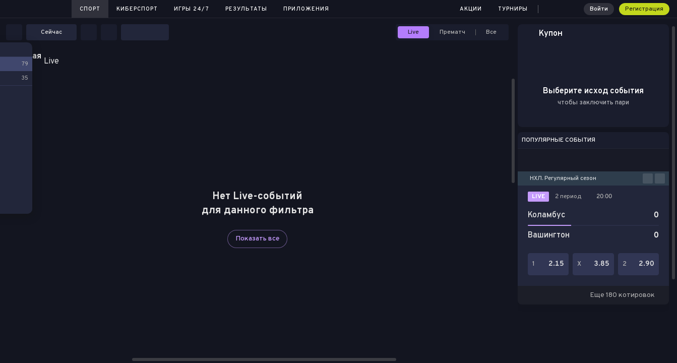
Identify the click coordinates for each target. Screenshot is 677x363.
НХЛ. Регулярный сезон (563, 178)
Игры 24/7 (191, 9)
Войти (599, 9)
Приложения (306, 9)
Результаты (246, 9)
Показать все (257, 238)
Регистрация (644, 9)
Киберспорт (137, 9)
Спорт (90, 9)
